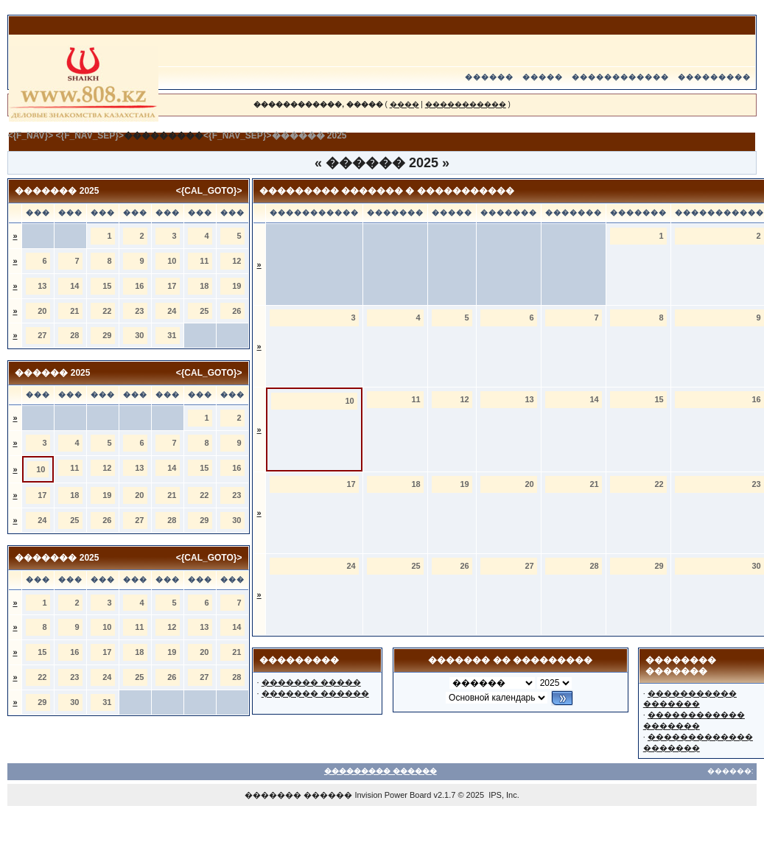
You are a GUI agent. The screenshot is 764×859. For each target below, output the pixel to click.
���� (404, 104)
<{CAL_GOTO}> (209, 191)
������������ (620, 77)
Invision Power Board (392, 794)
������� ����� (311, 682)
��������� (714, 77)
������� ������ (315, 693)
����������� (465, 104)
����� (542, 77)
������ (489, 77)
